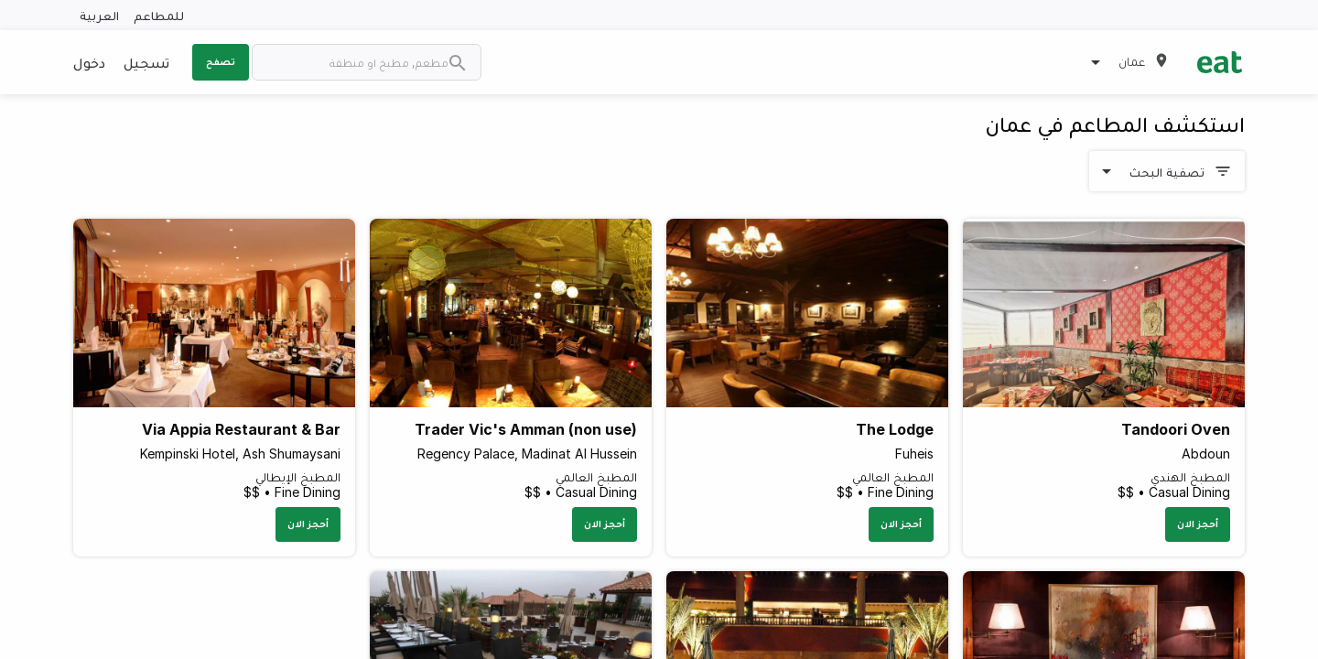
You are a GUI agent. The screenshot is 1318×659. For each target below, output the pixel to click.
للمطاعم (159, 15)
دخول (89, 62)
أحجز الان (1197, 523)
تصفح (220, 61)
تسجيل (146, 62)
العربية (99, 15)
